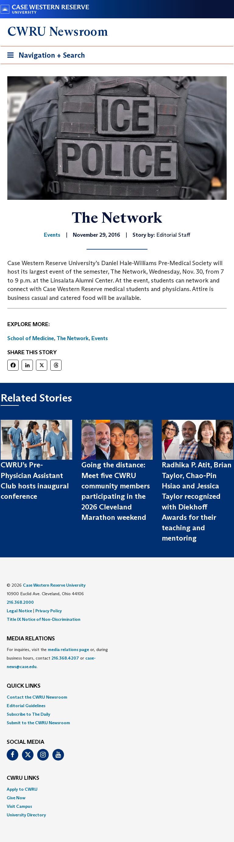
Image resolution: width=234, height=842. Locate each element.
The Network (73, 338)
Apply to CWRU (22, 789)
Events (99, 338)
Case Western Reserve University (54, 585)
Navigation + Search (44, 56)
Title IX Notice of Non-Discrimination (43, 619)
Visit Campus (19, 806)
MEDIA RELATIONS (31, 639)
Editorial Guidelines (26, 705)
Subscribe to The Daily (28, 714)
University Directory (26, 815)
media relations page (68, 649)
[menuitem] (117, 697)
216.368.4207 (65, 658)
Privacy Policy (48, 611)
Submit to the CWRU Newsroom (38, 722)
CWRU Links (23, 778)
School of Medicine (30, 338)
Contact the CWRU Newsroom (37, 697)
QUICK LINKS (24, 686)
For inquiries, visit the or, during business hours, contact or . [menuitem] (57, 658)
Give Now (16, 798)
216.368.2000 (20, 602)
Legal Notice (19, 611)
